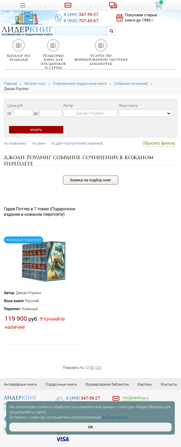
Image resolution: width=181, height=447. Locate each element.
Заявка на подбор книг (90, 180)
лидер (20, 398)
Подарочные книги (61, 384)
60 (92, 368)
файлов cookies (115, 417)
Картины (145, 384)
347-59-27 (81, 14)
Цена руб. (15, 105)
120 (98, 368)
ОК (90, 427)
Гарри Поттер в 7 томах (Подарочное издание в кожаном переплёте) (39, 211)
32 (87, 368)
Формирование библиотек (107, 384)
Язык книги (128, 105)
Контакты (169, 384)
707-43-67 (81, 20)
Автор (68, 105)
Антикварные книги (20, 384)
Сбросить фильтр (158, 143)
